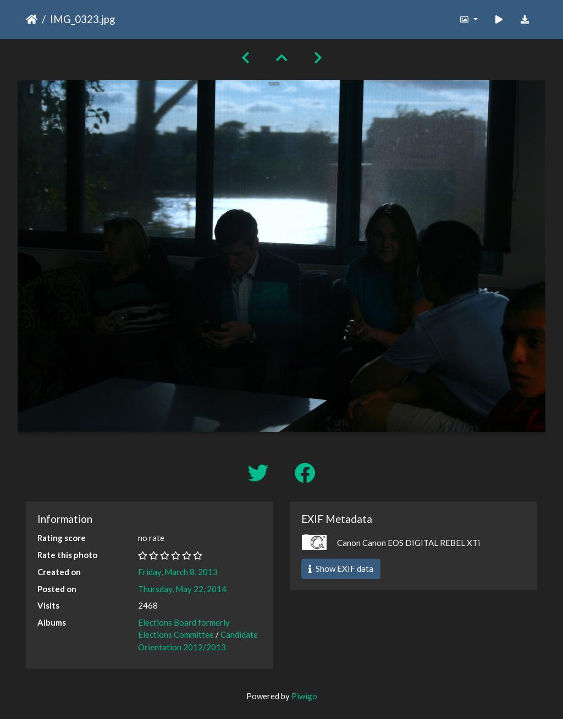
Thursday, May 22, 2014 (182, 589)
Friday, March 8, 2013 (178, 572)
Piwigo (304, 696)
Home (31, 19)
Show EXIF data (340, 568)
